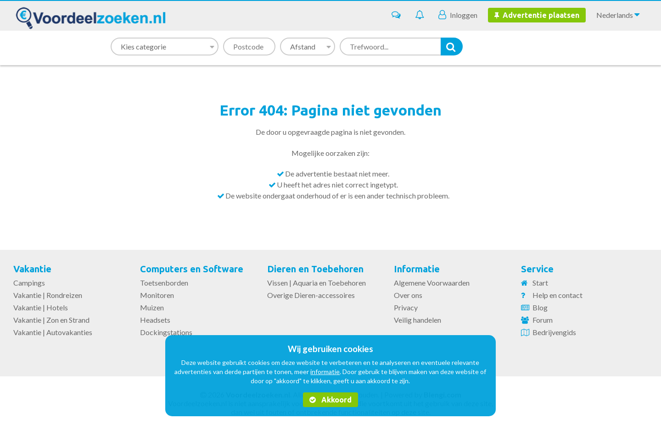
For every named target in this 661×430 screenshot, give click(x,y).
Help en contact (557, 295)
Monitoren (157, 295)
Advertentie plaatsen (536, 15)
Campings (29, 282)
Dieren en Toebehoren (315, 269)
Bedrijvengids (554, 332)
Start (540, 282)
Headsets (155, 319)
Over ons (408, 295)
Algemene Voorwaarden (432, 282)
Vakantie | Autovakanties (52, 332)
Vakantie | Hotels (40, 307)
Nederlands (617, 14)
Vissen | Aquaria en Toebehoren (316, 282)
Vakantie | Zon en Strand (51, 319)
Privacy (406, 307)
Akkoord (330, 400)
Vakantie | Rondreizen (47, 295)
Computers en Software (191, 269)
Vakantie (32, 269)
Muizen (152, 307)
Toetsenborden (164, 282)
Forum (542, 319)
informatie (325, 371)
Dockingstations (166, 332)
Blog (540, 307)
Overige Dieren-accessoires (311, 295)
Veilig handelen (417, 319)
